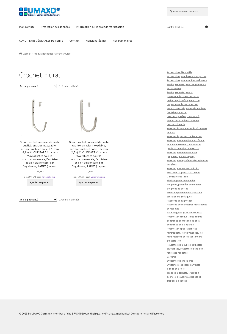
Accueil (27, 53)
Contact (74, 40)
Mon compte (27, 27)
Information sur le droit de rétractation (100, 27)
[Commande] (38, 86)
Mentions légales (96, 40)
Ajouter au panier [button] (39, 182)
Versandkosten (49, 177)
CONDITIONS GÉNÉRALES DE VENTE (41, 40)
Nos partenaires (122, 40)
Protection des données (55, 27)
